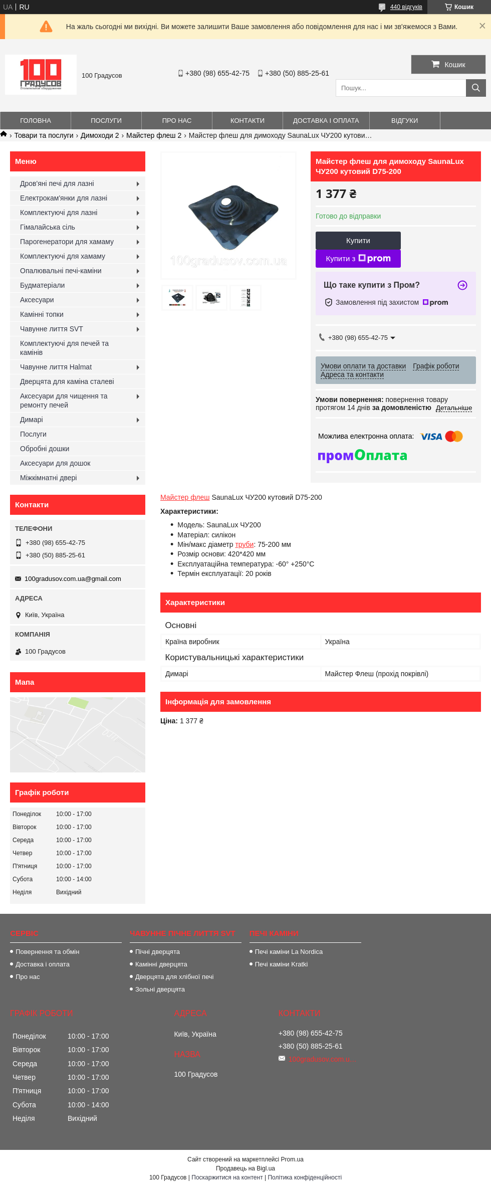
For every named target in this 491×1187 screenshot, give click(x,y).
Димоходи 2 (100, 135)
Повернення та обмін (47, 951)
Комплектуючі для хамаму (62, 256)
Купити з (358, 258)
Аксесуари (37, 300)
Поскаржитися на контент (227, 1177)
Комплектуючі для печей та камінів (64, 347)
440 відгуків (406, 7)
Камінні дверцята (161, 964)
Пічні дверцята (157, 951)
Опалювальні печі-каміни (61, 271)
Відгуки (404, 120)
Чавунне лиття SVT (51, 329)
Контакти (247, 120)
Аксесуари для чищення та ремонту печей (64, 400)
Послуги (106, 120)
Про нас (177, 120)
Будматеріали (42, 285)
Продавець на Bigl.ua (245, 1168)
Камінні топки (42, 314)
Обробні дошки (44, 449)
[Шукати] (476, 88)
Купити (358, 240)
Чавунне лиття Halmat (56, 367)
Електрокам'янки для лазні (63, 198)
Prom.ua (292, 1159)
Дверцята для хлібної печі (174, 976)
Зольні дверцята (160, 989)
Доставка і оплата (326, 120)
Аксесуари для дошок (55, 463)
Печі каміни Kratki (281, 964)
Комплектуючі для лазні (58, 213)
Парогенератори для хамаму (67, 242)
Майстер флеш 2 (153, 135)
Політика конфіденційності (305, 1177)
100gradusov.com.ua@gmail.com (73, 578)
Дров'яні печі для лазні (57, 183)
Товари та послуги (43, 135)
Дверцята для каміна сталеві (67, 381)
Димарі (31, 420)
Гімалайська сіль (47, 227)
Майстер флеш (185, 497)
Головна (35, 120)
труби (244, 544)
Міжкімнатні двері (48, 478)
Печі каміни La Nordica (289, 951)
